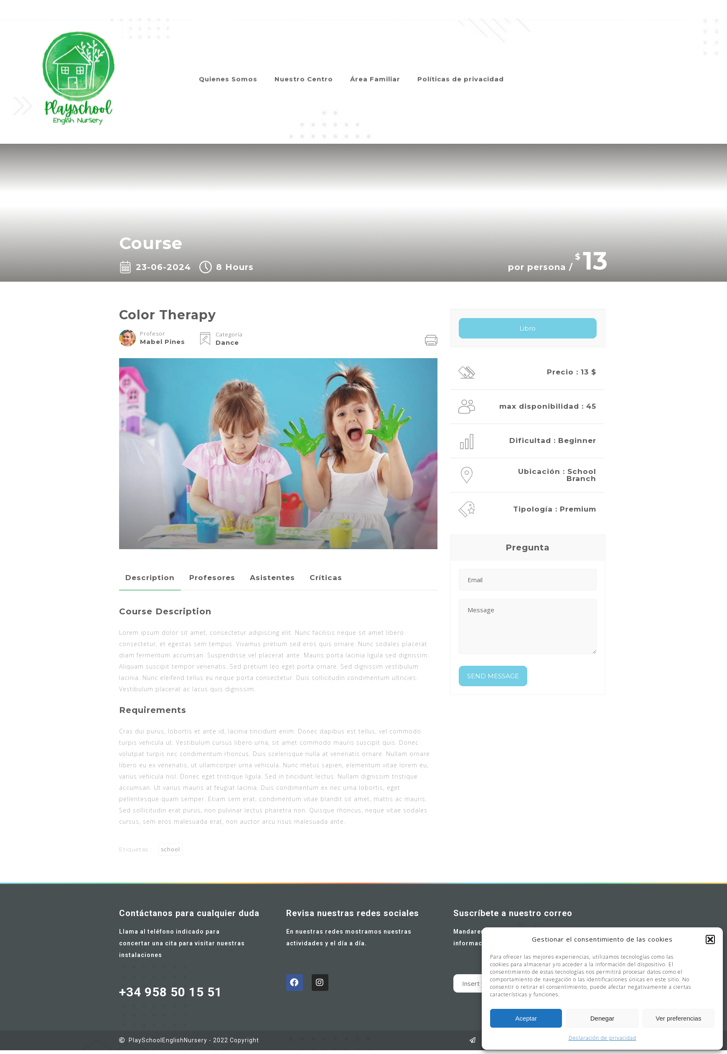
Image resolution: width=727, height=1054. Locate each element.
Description (150, 577)
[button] (710, 939)
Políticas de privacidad (460, 68)
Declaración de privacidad (602, 1037)
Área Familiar (375, 68)
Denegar (602, 1018)
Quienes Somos (228, 68)
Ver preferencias (678, 1018)
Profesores (212, 577)
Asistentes (272, 577)
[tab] (150, 578)
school (170, 849)
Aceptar (526, 1018)
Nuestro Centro (304, 68)
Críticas (326, 577)
